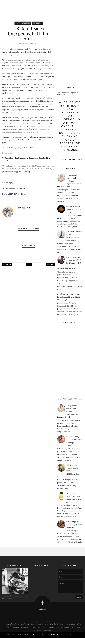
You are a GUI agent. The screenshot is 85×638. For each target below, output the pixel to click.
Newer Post (7, 265)
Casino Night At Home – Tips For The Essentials (74, 524)
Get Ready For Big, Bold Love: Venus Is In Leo (73, 209)
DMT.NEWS (53, 635)
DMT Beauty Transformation (42, 621)
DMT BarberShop (37, 635)
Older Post (50, 265)
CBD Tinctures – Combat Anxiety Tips (72, 468)
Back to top (42, 609)
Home (29, 265)
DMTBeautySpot (23, 23)
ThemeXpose (61, 635)
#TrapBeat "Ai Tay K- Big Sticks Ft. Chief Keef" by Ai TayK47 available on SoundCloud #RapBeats (69, 263)
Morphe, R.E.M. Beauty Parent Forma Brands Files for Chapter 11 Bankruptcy (69, 297)
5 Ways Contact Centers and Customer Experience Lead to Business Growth (69, 181)
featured (37, 23)
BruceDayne (24, 208)
